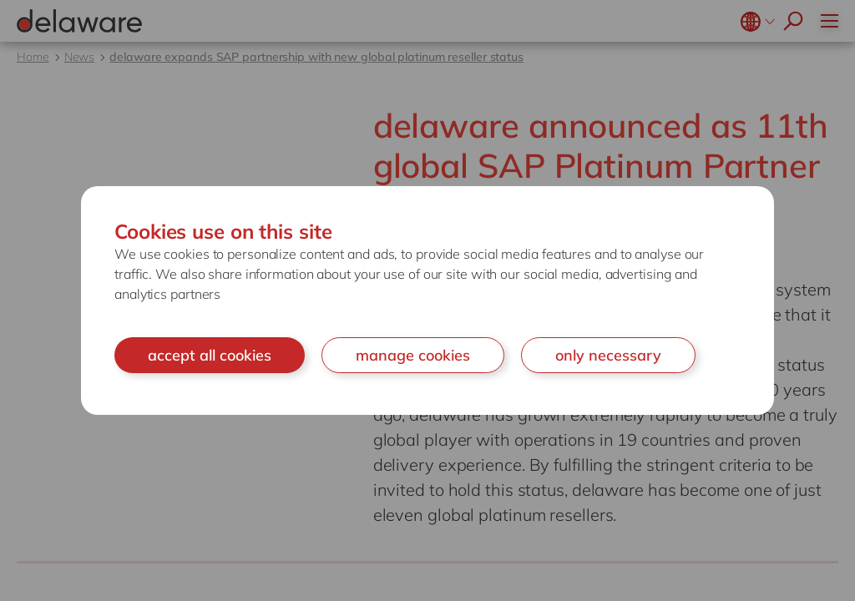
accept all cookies (209, 355)
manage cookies (413, 355)
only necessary (608, 355)
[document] (427, 301)
